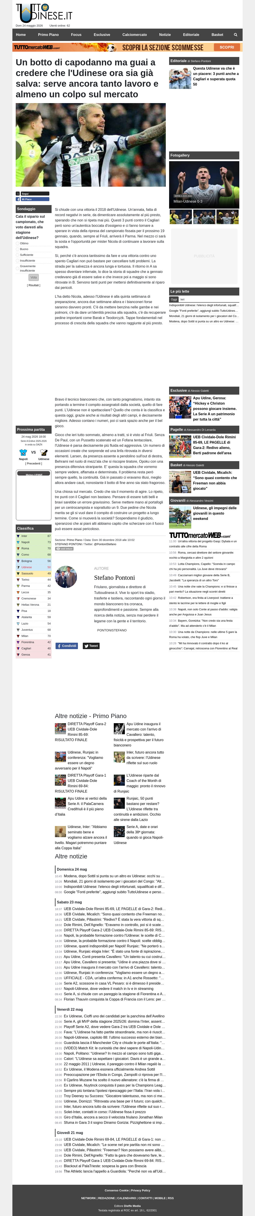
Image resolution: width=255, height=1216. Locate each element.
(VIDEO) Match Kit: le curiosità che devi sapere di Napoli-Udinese (115, 1048)
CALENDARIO (126, 1198)
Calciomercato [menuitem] (134, 35)
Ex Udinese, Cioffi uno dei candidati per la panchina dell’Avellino (114, 1016)
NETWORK (88, 1198)
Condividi (66, 646)
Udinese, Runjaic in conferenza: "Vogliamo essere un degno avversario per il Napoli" (130, 973)
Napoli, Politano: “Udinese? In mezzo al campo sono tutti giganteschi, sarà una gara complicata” (139, 1053)
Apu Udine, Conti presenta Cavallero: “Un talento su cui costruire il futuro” (121, 957)
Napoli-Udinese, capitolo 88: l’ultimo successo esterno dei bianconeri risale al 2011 (129, 1037)
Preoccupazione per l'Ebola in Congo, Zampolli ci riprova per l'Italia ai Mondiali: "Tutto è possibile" (140, 1075)
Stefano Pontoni (68, 544)
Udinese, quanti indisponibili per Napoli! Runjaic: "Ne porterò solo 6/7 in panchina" (128, 946)
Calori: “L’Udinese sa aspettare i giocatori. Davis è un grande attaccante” (121, 1059)
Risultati (34, 285)
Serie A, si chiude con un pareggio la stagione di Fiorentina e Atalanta (118, 994)
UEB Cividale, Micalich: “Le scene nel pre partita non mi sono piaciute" (119, 1145)
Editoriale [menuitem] (191, 35)
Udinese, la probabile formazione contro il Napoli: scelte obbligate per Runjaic (125, 941)
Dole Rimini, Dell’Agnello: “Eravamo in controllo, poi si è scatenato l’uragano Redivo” (130, 925)
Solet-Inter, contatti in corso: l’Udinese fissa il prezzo (105, 1112)
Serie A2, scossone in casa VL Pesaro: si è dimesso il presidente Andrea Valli (124, 983)
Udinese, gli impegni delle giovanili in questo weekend (214, 513)
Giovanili (177, 500)
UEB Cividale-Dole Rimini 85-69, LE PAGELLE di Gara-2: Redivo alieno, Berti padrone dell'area (139, 909)
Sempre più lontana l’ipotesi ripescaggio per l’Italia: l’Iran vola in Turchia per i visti (127, 1091)
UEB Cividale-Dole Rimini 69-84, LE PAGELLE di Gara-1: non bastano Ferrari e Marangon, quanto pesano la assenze (156, 1139)
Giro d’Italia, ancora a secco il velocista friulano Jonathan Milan (113, 1117)
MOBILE (160, 1198)
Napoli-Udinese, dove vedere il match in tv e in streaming (109, 989)
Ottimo (24, 243)
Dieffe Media (132, 1206)
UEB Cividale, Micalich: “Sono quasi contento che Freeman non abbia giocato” (125, 914)
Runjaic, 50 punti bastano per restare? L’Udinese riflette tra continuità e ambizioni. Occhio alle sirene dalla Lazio (137, 809)
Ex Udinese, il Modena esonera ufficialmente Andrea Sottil (109, 1069)
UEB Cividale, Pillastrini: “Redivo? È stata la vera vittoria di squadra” (117, 919)
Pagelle (176, 429)
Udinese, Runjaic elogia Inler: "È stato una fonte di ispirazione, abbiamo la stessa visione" (134, 951)
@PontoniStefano (105, 544)
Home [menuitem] (21, 35)
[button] (34, 277)
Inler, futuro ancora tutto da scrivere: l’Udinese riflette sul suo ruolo (145, 757)
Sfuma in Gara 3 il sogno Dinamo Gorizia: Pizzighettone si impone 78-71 (121, 1122)
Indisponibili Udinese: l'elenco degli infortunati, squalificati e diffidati (116, 887)
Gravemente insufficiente (28, 268)
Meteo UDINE (34, 475)
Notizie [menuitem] (165, 35)
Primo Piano (74, 540)
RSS (171, 1198)
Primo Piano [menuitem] (48, 35)
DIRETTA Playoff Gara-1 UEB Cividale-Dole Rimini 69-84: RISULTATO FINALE (126, 1161)
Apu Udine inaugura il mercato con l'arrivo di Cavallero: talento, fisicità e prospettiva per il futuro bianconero (139, 734)
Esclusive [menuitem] (102, 35)
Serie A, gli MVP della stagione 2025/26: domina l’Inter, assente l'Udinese (121, 1021)
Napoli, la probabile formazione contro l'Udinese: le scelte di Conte (116, 935)
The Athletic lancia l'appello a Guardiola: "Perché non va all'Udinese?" (118, 1171)
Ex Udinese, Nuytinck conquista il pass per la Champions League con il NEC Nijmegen (132, 1085)
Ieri (182, 299)
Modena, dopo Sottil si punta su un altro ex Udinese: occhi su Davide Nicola (123, 876)
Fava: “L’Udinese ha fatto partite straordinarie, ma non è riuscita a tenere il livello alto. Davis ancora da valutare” (151, 1032)
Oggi (174, 299)
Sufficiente (26, 255)
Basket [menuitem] (217, 35)
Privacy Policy (140, 1190)
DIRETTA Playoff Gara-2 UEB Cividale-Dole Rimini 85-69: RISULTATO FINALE (126, 930)
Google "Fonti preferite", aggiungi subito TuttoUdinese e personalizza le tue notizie (128, 892)
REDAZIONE (106, 1198)
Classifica (25, 528)
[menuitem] (235, 35)
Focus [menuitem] (76, 35)
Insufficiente (27, 260)
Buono (24, 249)
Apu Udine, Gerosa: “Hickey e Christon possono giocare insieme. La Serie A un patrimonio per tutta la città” (215, 408)
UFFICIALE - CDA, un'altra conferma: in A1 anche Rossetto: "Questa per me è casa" (130, 978)
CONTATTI (145, 1198)
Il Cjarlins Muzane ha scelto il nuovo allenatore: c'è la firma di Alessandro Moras (126, 1080)
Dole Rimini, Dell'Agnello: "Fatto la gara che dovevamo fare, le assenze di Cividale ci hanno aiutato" (142, 1155)
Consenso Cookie (117, 1190)
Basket (176, 465)
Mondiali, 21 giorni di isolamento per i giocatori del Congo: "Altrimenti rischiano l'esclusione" (136, 881)
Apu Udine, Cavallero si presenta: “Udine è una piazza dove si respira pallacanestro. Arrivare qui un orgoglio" (149, 962)
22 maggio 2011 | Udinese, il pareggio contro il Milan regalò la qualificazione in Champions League (141, 1064)
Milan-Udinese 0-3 (188, 201)
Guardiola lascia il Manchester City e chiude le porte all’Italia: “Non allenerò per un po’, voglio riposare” (144, 1043)
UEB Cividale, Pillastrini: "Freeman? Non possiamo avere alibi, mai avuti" (121, 1150)
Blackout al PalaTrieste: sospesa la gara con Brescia (105, 1166)
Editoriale (178, 61)
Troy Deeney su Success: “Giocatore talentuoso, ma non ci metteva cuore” (122, 1096)
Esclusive (178, 390)
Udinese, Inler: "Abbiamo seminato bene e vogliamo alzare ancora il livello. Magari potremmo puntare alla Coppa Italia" (81, 837)
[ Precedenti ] (33, 463)
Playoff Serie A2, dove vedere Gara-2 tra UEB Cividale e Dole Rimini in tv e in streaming (133, 1027)
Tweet (91, 646)
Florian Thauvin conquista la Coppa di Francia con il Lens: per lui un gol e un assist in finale (135, 999)
